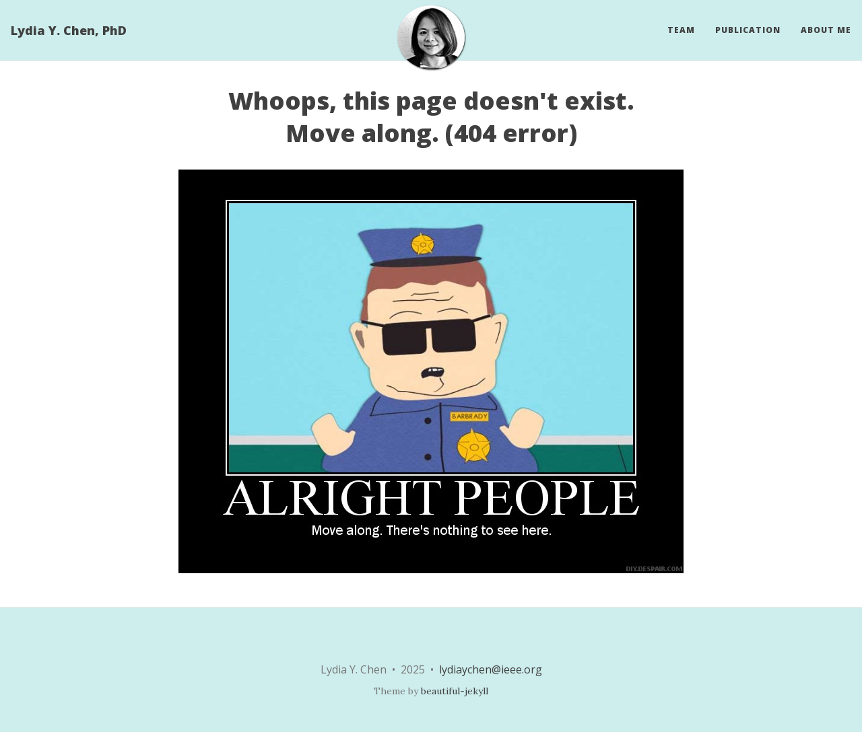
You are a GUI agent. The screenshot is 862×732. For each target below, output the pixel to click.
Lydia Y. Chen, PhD (69, 30)
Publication (748, 30)
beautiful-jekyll (454, 691)
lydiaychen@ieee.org (490, 669)
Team (681, 30)
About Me (826, 30)
